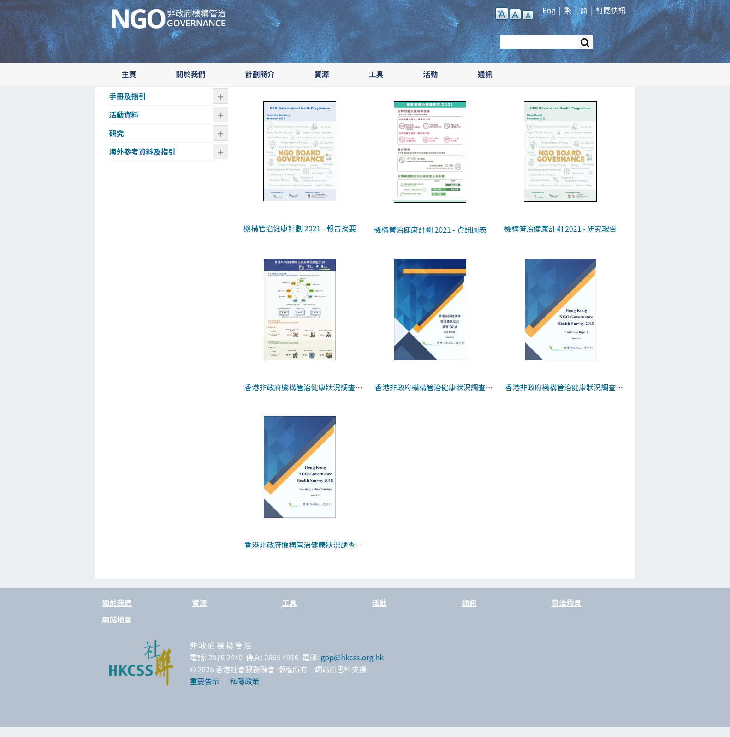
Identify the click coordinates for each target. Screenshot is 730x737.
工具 (376, 73)
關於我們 (191, 73)
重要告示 (205, 681)
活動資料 (124, 114)
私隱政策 (245, 681)
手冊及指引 (127, 96)
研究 (116, 132)
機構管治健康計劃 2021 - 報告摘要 (299, 228)
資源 (322, 73)
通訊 (485, 73)
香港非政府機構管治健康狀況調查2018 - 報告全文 (560, 393)
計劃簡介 (260, 73)
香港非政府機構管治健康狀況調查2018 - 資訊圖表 (299, 393)
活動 (430, 73)
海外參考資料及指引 (142, 151)
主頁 (129, 73)
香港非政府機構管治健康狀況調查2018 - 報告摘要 (299, 550)
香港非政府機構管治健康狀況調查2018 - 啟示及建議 (430, 393)
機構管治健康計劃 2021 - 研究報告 (560, 228)
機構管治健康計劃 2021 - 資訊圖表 (430, 229)
